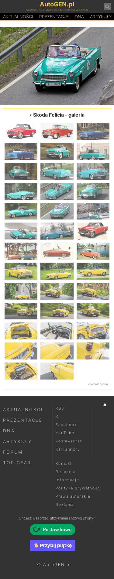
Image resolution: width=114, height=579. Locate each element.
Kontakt (64, 463)
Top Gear (17, 462)
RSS (60, 408)
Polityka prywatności (79, 488)
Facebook (66, 424)
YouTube (65, 433)
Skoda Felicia (48, 115)
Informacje (67, 480)
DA (79, 16)
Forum (13, 452)
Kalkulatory (68, 449)
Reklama (65, 504)
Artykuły (17, 441)
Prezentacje (54, 16)
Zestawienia (69, 441)
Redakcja (66, 471)
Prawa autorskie (73, 496)
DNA (9, 430)
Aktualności (18, 16)
